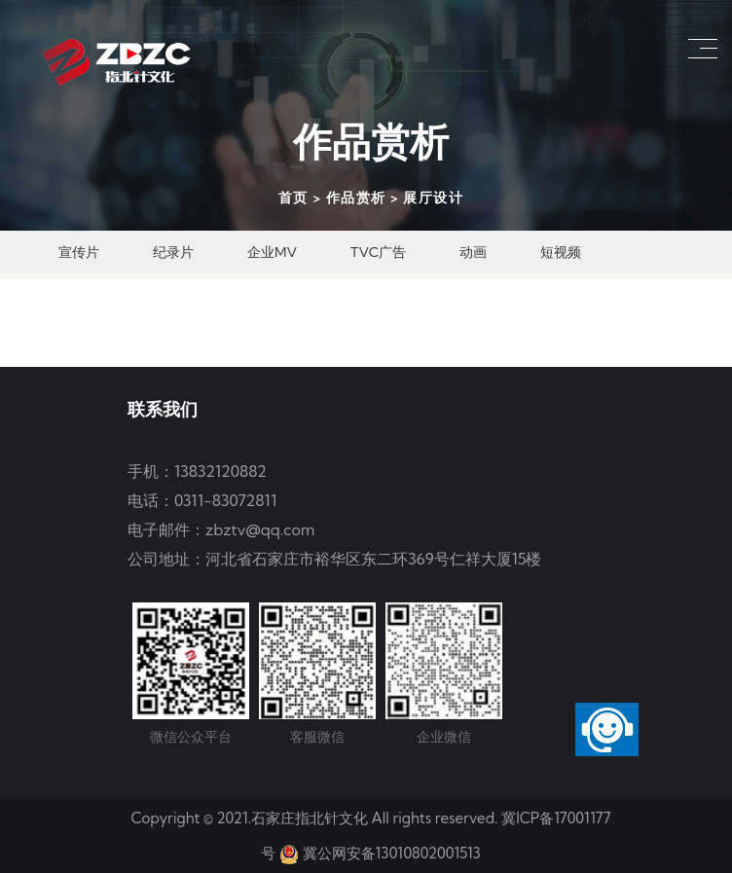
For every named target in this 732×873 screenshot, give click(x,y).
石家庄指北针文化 (311, 818)
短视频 (560, 252)
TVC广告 (378, 252)
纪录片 (173, 252)
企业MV (272, 252)
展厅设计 (433, 197)
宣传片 (78, 252)
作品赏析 (356, 197)
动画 (473, 252)
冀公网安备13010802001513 (392, 853)
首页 (293, 197)
